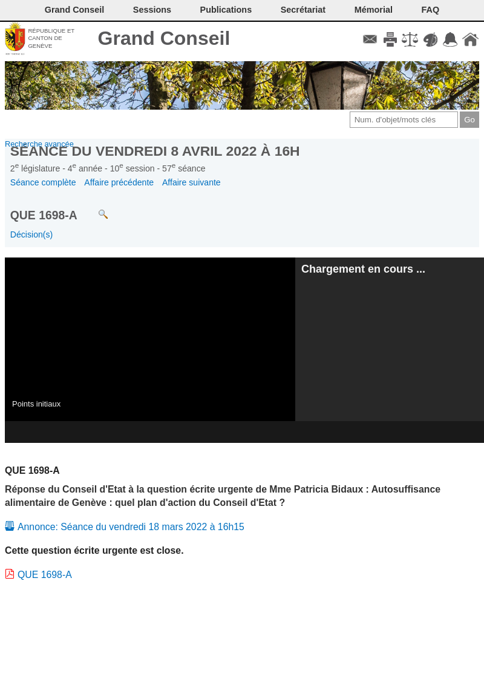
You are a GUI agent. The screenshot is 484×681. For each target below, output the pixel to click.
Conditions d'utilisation (410, 39)
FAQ (431, 10)
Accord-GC (450, 39)
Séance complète (43, 182)
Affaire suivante (191, 182)
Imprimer (390, 39)
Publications (226, 10)
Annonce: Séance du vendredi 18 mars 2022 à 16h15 (131, 527)
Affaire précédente (119, 182)
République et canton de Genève (51, 38)
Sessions (152, 10)
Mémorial (374, 10)
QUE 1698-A (45, 575)
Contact (370, 39)
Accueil (470, 39)
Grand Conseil (164, 38)
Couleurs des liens (430, 39)
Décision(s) (31, 234)
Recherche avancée (39, 143)
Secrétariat (303, 10)
